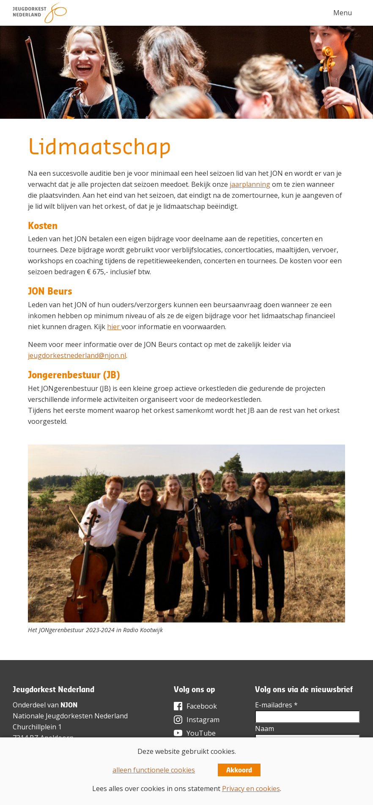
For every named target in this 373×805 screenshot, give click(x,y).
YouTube (201, 733)
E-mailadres (276, 704)
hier (114, 326)
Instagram (202, 719)
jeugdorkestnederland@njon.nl (77, 355)
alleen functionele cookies (153, 770)
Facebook (201, 706)
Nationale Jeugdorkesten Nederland (70, 715)
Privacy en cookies (251, 788)
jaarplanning (250, 184)
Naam (264, 728)
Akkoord (239, 770)
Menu (342, 12)
